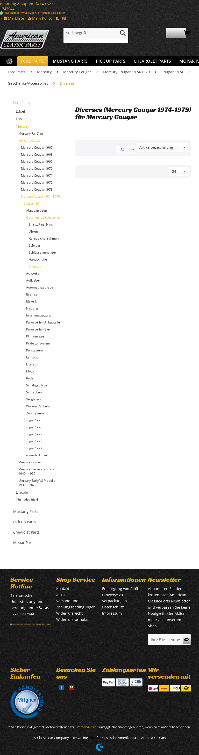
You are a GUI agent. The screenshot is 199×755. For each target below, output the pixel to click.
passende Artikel (36, 455)
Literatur (32, 364)
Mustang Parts (25, 511)
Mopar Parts (23, 542)
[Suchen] (122, 33)
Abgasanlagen (36, 210)
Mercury (22, 126)
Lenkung (32, 357)
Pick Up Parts (24, 521)
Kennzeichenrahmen (44, 238)
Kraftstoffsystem (38, 343)
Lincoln (22, 492)
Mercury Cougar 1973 (37, 189)
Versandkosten (87, 727)
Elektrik (31, 301)
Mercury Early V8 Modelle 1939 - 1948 (36, 482)
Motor (30, 371)
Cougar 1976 (33, 427)
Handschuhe (38, 259)
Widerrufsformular (72, 619)
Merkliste (14, 18)
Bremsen (32, 294)
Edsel (20, 111)
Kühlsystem (34, 350)
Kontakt (62, 588)
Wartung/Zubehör (39, 406)
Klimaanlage (35, 336)
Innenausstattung (38, 315)
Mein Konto (40, 18)
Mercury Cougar (29, 140)
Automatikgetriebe (39, 287)
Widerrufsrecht (69, 613)
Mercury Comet (29, 462)
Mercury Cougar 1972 (37, 182)
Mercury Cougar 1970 (37, 168)
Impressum (112, 613)
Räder (30, 378)
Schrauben (34, 392)
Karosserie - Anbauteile (43, 322)
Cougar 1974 (32, 203)
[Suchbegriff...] (95, 33)
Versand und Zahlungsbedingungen (76, 603)
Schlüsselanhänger (42, 252)
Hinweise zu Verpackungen (114, 597)
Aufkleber (33, 280)
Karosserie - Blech (39, 329)
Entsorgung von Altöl (120, 588)
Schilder (34, 245)
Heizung (32, 308)
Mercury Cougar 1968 (37, 154)
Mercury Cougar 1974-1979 (40, 196)
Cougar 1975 (33, 420)
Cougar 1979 (33, 448)
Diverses (35, 266)
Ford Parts (21, 102)
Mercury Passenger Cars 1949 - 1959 (36, 471)
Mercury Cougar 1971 (37, 175)
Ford (20, 118)
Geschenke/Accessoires (43, 217)
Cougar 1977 (33, 434)
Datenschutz (113, 607)
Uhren (33, 231)
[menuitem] (95, 35)
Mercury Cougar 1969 (37, 161)
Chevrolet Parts (26, 532)
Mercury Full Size (30, 133)
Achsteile (32, 273)
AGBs (60, 594)
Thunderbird (27, 499)
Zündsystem (35, 413)
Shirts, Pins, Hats (41, 224)
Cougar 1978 (33, 441)
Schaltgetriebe (36, 385)
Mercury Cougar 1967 (37, 147)
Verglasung (34, 399)
